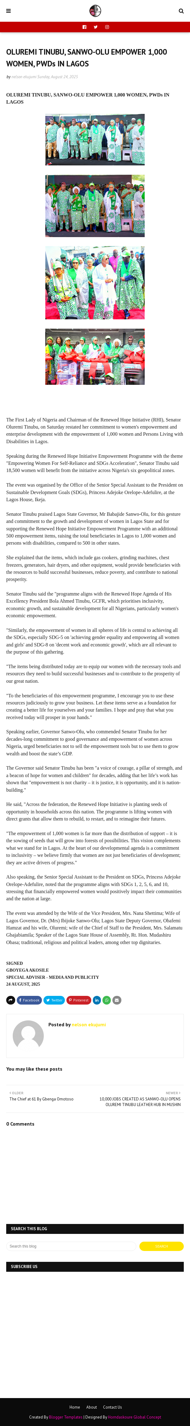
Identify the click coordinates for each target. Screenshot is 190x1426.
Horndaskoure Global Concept (134, 1417)
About (91, 1407)
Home (75, 1407)
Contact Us (112, 1407)
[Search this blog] (71, 1246)
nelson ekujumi (23, 76)
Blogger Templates (66, 1417)
